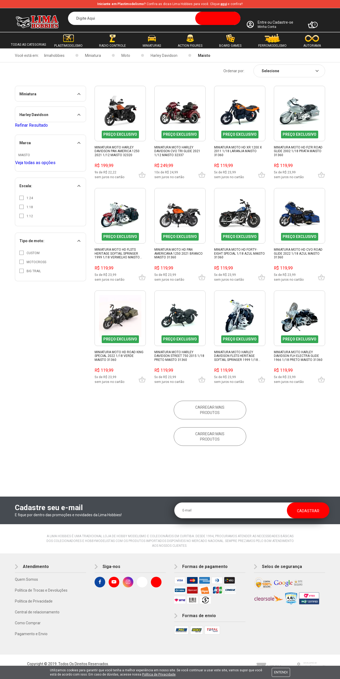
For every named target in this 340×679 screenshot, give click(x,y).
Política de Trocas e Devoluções (41, 590)
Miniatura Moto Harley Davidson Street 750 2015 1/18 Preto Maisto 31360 (179, 356)
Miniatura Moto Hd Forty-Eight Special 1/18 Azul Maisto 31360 (239, 253)
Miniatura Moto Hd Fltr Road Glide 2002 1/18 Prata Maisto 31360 (298, 151)
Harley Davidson (164, 55)
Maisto (204, 55)
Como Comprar (28, 623)
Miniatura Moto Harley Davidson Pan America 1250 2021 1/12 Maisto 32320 (117, 151)
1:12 (26, 216)
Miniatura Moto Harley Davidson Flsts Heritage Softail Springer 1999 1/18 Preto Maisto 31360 (236, 356)
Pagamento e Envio (31, 634)
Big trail (30, 271)
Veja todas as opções (35, 162)
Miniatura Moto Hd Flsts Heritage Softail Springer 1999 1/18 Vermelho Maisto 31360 (117, 253)
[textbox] (154, 18)
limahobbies (54, 55)
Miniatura (93, 55)
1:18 (26, 207)
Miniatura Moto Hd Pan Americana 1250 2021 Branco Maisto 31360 (178, 253)
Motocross (32, 262)
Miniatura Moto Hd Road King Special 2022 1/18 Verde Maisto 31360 (119, 356)
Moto (125, 55)
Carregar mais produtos (209, 410)
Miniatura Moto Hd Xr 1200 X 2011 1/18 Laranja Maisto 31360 (238, 151)
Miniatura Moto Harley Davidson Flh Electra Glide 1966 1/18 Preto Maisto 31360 (298, 356)
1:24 (26, 198)
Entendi (281, 672)
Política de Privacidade (34, 601)
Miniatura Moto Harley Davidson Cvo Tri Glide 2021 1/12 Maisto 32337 (177, 151)
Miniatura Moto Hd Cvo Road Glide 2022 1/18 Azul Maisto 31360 (298, 253)
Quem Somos (26, 579)
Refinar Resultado (31, 125)
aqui (223, 4)
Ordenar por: (233, 71)
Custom (29, 253)
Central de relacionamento (37, 612)
